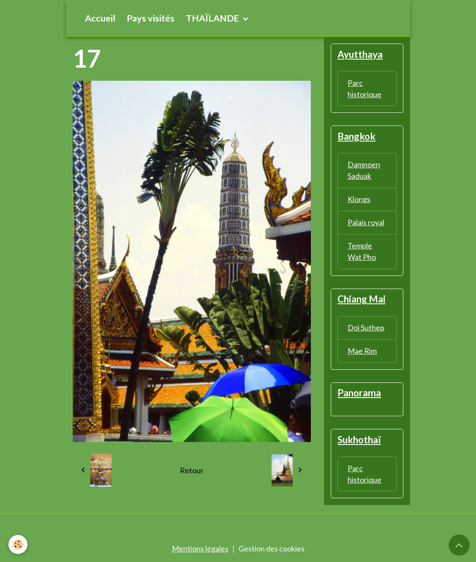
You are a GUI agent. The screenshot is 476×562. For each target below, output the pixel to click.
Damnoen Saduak (364, 170)
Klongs (359, 199)
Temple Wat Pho (362, 251)
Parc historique (364, 88)
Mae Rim (362, 350)
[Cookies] (17, 544)
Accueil (100, 18)
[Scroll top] (459, 545)
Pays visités (150, 18)
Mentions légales (200, 548)
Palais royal (366, 222)
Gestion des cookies (272, 548)
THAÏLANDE (213, 18)
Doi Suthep (366, 327)
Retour (192, 470)
